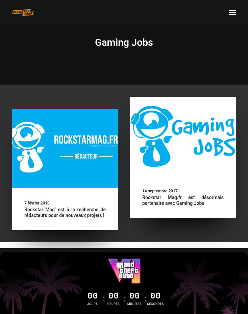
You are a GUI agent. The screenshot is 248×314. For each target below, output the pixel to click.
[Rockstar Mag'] (23, 12)
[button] (232, 12)
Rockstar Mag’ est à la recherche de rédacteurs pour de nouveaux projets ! (65, 212)
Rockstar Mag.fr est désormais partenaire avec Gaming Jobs (183, 200)
